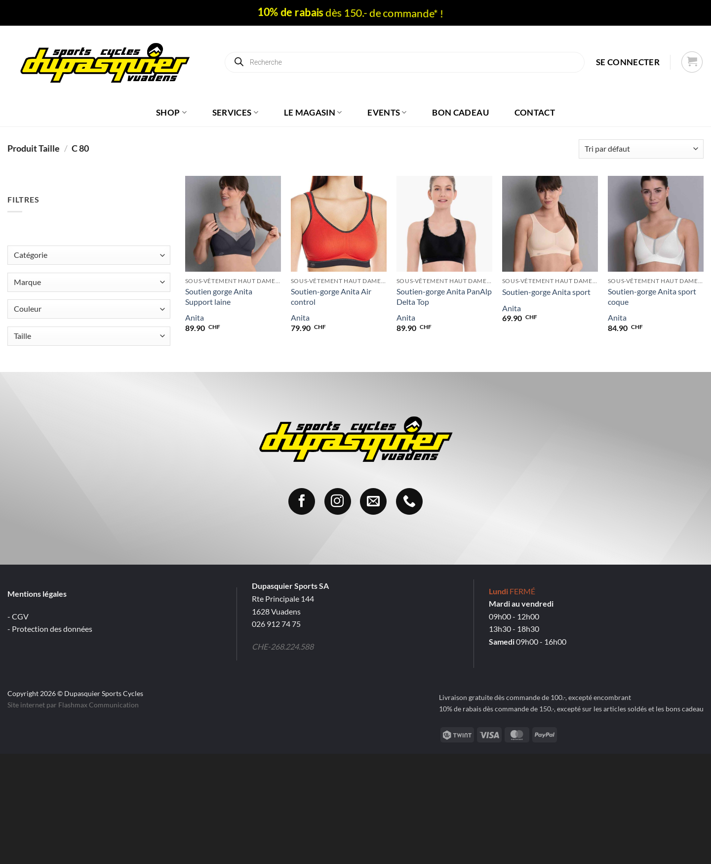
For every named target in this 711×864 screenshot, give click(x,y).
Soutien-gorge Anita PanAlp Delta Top (444, 296)
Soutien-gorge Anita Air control (331, 296)
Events (387, 112)
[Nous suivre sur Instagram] (337, 501)
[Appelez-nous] (409, 501)
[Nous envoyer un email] (373, 501)
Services (235, 112)
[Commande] (641, 149)
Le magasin (313, 112)
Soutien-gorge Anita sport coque (652, 296)
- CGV (18, 616)
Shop (171, 112)
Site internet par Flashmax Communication (73, 704)
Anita (194, 317)
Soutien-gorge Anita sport (546, 291)
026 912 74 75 (276, 623)
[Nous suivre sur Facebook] (301, 501)
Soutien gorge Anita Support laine (218, 296)
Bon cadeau (460, 112)
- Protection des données (49, 628)
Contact (534, 112)
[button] (628, 62)
